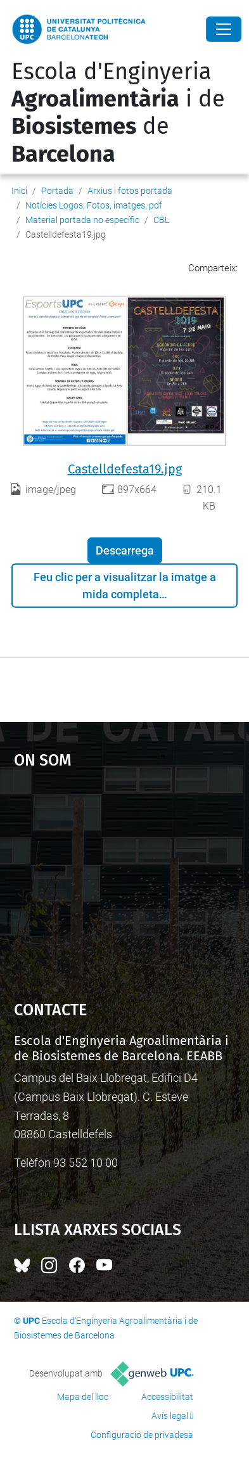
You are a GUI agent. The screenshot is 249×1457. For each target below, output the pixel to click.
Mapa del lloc (82, 1397)
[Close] (223, 29)
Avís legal (169, 1416)
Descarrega (125, 550)
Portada (57, 191)
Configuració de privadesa (142, 1435)
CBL (161, 220)
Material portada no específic (82, 220)
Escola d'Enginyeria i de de (118, 113)
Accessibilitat (167, 1397)
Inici (19, 191)
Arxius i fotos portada (129, 191)
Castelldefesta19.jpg (125, 469)
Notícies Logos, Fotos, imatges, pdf (93, 205)
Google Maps (125, 879)
